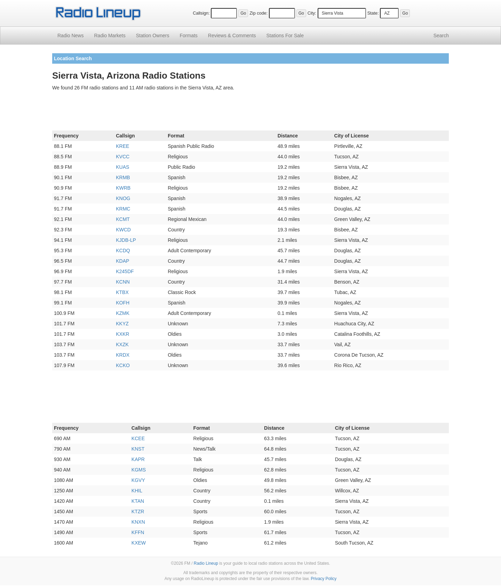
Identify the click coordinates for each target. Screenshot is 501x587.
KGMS (139, 470)
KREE (122, 146)
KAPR (138, 459)
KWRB (123, 188)
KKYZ (122, 323)
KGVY (138, 480)
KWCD (123, 229)
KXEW (139, 543)
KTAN (138, 501)
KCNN (123, 282)
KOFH (122, 303)
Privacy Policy (323, 578)
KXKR (122, 334)
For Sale (285, 35)
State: (373, 13)
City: (312, 13)
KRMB (123, 177)
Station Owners (152, 35)
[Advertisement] (250, 112)
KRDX (122, 355)
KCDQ (123, 250)
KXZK (122, 344)
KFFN (138, 532)
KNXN (138, 522)
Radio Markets (109, 35)
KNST (138, 449)
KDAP (122, 261)
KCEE (138, 438)
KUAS (122, 167)
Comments (232, 35)
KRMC (123, 209)
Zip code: (258, 13)
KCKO (123, 365)
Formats (188, 35)
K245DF (125, 271)
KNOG (123, 198)
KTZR (138, 511)
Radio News (70, 35)
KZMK (122, 313)
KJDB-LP (126, 240)
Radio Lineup (206, 563)
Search (441, 35)
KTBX (122, 292)
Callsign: (201, 13)
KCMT (123, 219)
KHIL (137, 490)
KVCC (122, 156)
